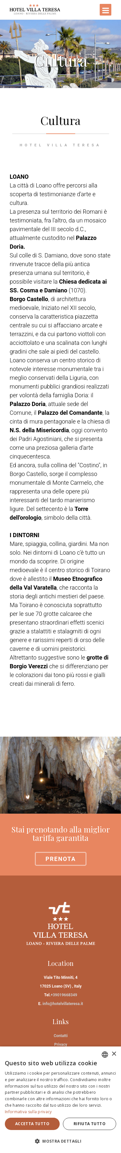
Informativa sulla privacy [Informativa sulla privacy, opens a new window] (28, 1111)
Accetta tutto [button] (32, 1123)
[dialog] (60, 1099)
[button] (60, 1141)
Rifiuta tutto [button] (90, 1123)
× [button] (113, 1054)
